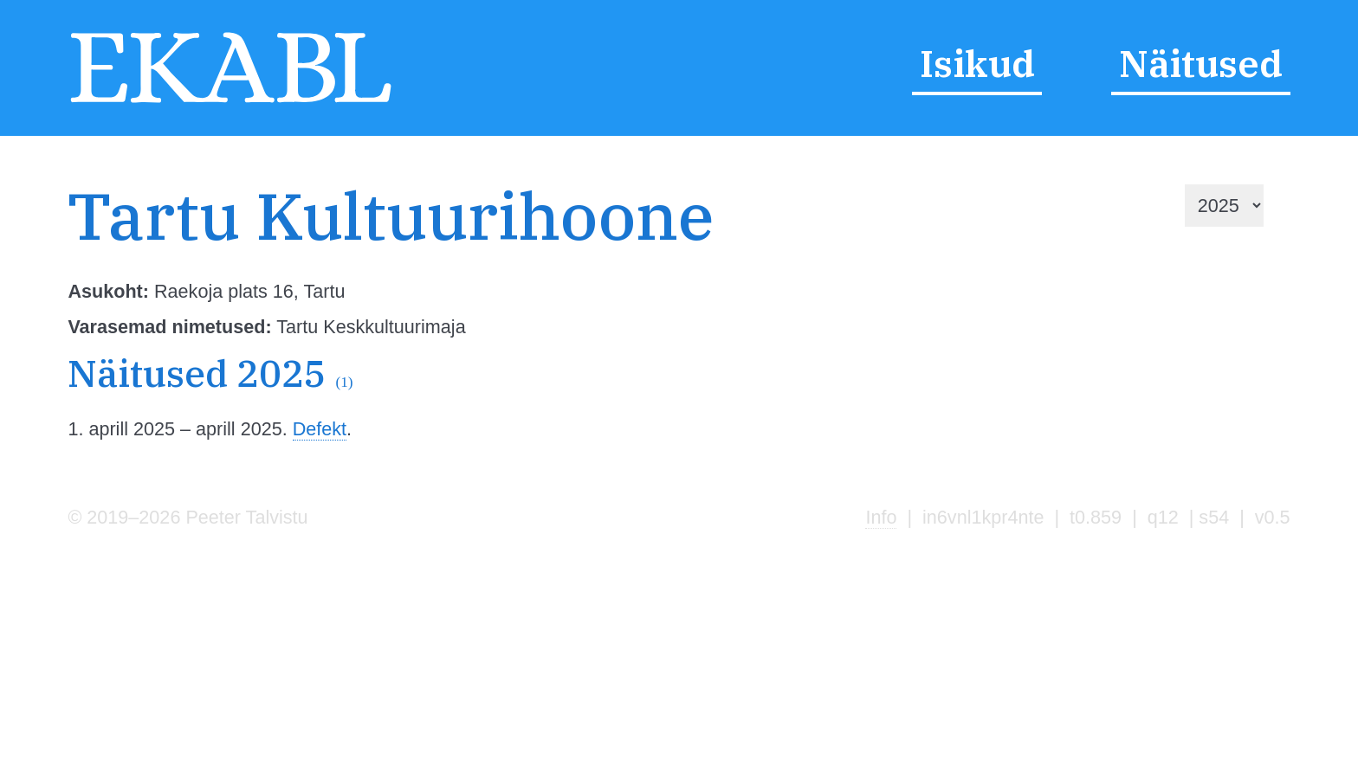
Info (880, 517)
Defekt (319, 429)
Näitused (1201, 64)
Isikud (977, 64)
